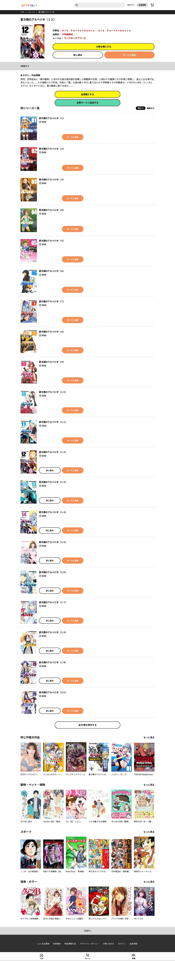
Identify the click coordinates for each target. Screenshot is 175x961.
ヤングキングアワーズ (75, 38)
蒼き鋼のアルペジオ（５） (52, 240)
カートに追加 (129, 55)
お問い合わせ (108, 944)
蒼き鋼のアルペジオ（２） (52, 148)
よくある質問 (43, 944)
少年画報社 (67, 34)
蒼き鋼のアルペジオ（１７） (53, 602)
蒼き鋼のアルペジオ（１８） (53, 632)
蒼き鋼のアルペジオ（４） (52, 210)
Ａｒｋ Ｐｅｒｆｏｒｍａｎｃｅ (78, 30)
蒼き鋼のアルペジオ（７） (52, 301)
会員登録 (142, 5)
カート (87, 958)
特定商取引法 (70, 944)
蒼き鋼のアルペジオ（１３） (53, 482)
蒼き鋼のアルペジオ (46, 12)
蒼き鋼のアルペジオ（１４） (53, 512)
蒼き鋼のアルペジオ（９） (52, 362)
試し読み (77, 55)
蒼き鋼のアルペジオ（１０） (53, 392)
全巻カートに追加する (87, 102)
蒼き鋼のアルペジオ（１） (52, 118)
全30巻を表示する (87, 725)
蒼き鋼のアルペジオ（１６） (53, 572)
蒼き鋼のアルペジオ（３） (52, 179)
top (22, 12)
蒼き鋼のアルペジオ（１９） (53, 662)
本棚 (133, 958)
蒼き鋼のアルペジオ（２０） (53, 692)
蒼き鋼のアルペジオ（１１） (53, 422)
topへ (87, 930)
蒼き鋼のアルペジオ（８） (52, 331)
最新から (150, 108)
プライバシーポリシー (89, 944)
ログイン (131, 5)
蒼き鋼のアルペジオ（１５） (53, 542)
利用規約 (57, 944)
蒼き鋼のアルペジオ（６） (52, 271)
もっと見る (149, 737)
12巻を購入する (103, 46)
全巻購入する (87, 94)
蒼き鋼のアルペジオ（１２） (53, 452)
